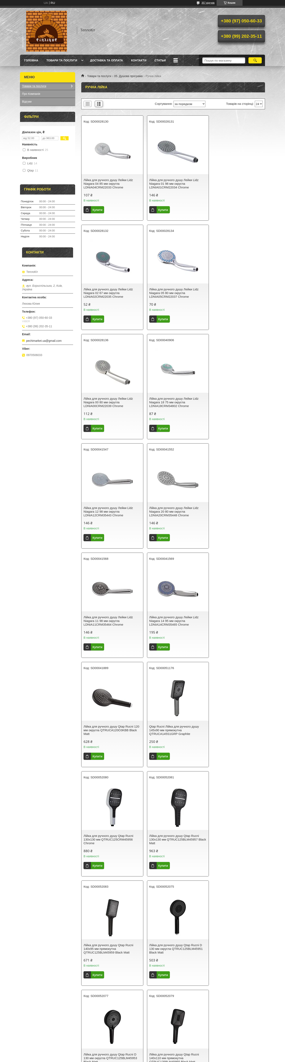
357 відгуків (208, 2)
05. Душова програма (128, 76)
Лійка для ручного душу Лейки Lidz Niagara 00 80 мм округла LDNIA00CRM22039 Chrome (170, 293)
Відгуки (27, 101)
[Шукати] (255, 60)
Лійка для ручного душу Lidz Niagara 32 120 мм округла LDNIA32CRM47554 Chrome (172, 948)
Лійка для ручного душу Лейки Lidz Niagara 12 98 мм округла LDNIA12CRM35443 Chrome (108, 402)
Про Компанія (31, 93)
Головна (31, 60)
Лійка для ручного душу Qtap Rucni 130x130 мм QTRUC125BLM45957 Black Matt (171, 620)
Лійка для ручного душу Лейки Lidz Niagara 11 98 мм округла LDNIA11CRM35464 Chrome (233, 402)
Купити (97, 209)
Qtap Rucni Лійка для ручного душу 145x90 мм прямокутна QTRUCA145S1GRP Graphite (233, 511)
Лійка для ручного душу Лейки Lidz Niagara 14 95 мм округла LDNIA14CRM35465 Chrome (108, 511)
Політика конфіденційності (164, 1058)
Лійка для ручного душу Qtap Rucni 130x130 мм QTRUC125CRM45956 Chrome (108, 620)
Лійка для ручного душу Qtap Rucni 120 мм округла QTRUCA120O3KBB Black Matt (171, 511)
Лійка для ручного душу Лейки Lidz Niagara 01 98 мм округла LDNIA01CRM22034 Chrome (170, 183)
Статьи (160, 60)
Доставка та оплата (106, 60)
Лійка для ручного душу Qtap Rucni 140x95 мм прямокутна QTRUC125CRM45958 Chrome (108, 839)
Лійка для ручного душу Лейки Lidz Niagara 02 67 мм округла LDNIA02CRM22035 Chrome (233, 183)
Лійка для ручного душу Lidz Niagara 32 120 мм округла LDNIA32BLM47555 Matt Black (235, 948)
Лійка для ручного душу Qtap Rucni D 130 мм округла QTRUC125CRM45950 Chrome (235, 839)
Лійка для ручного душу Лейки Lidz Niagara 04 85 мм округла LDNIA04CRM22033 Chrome (108, 183)
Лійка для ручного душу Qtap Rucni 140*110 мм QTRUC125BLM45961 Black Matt (171, 839)
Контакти (138, 60)
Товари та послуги (61, 60)
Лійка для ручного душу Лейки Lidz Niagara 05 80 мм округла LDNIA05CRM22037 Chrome (108, 293)
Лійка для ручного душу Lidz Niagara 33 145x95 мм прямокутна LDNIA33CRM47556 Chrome (109, 948)
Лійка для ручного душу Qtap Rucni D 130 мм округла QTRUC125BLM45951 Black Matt (110, 730)
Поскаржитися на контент (132, 1058)
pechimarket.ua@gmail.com (44, 340)
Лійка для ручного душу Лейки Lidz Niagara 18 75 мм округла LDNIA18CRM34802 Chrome (233, 293)
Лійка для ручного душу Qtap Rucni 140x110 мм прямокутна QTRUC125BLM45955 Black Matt (233, 730)
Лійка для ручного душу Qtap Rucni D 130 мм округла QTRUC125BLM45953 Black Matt (172, 730)
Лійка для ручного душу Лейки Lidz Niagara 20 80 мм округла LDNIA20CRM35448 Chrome (170, 402)
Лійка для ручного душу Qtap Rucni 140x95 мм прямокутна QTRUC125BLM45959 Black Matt (233, 620)
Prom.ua (161, 1050)
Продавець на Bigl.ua (142, 1054)
